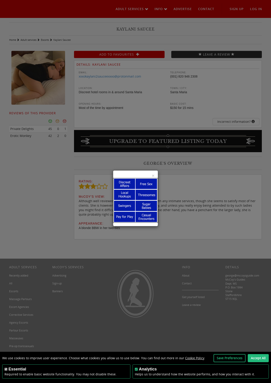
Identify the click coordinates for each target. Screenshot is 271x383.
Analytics (148, 369)
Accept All (258, 358)
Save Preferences (229, 358)
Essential (17, 369)
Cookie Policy (194, 358)
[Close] (153, 175)
